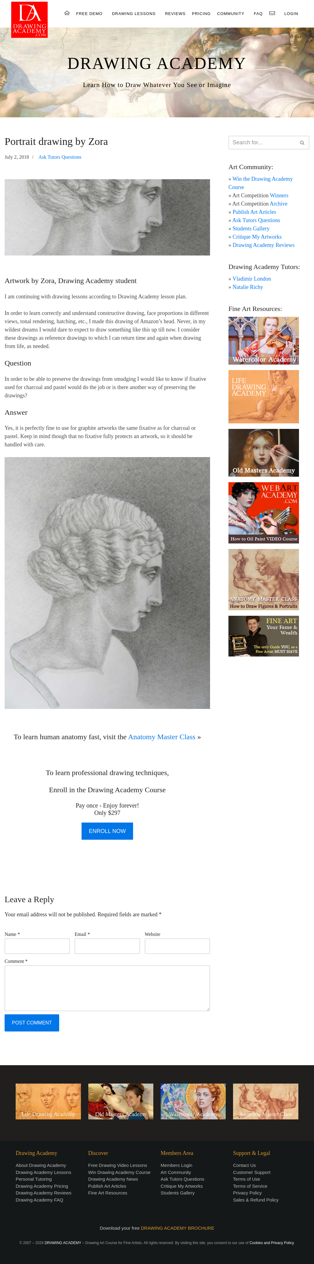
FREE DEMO (89, 13)
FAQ (258, 13)
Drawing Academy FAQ (39, 1199)
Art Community (176, 1172)
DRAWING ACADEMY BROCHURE (177, 1228)
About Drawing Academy (41, 1165)
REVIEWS (175, 13)
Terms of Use (246, 1179)
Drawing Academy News (113, 1179)
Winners (279, 195)
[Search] (262, 142)
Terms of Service (250, 1186)
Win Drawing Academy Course (119, 1172)
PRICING (201, 13)
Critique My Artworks (257, 237)
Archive (279, 204)
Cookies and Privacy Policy (272, 1243)
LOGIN (291, 13)
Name (12, 934)
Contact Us (244, 1165)
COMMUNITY (230, 13)
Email (82, 934)
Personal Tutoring (34, 1179)
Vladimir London (251, 279)
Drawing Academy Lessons (43, 1172)
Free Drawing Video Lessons (117, 1165)
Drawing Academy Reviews (264, 245)
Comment (16, 961)
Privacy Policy (247, 1192)
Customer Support (251, 1172)
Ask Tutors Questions (59, 157)
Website (152, 934)
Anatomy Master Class (161, 737)
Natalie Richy (248, 287)
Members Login (176, 1165)
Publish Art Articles (254, 212)
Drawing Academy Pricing (42, 1186)
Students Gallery (251, 228)
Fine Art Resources (108, 1192)
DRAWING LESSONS (133, 13)
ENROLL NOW (107, 831)
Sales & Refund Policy (255, 1199)
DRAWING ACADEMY (157, 63)
